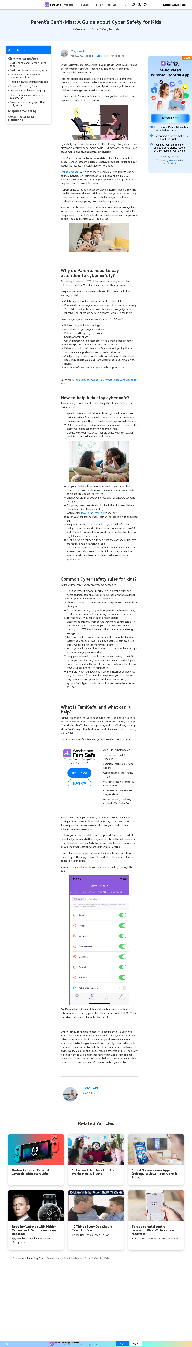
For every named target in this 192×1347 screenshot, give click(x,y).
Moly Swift (77, 51)
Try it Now (79, 772)
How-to (19, 1258)
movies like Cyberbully (93, 513)
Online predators (71, 172)
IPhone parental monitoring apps (28, 90)
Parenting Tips (99, 56)
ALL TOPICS (17, 50)
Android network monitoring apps (29, 81)
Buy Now (79, 783)
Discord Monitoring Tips (23, 86)
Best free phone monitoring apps (28, 70)
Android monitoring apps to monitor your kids (25, 76)
